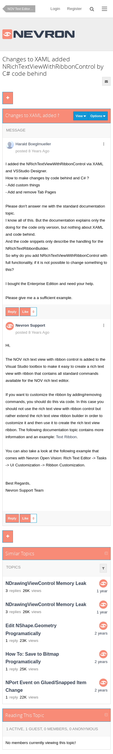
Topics (13, 567)
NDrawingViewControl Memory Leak (46, 583)
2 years (101, 633)
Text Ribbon (66, 437)
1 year (102, 591)
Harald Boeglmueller (33, 144)
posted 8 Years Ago (32, 151)
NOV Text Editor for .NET (21, 9)
